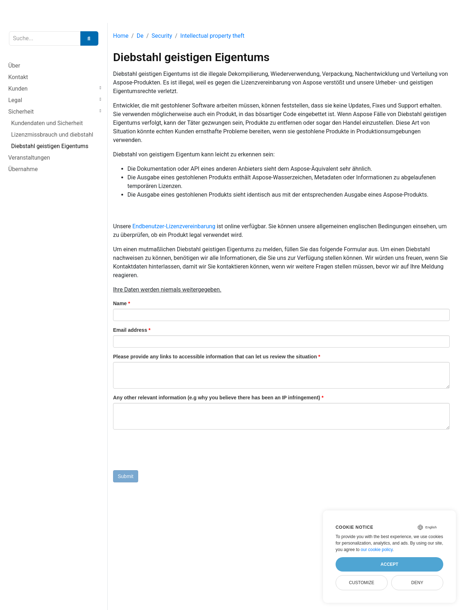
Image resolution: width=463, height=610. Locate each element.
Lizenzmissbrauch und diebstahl (52, 134)
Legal (15, 100)
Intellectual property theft (212, 35)
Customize (361, 582)
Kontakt (18, 77)
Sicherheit (21, 111)
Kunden (18, 88)
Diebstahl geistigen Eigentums (49, 146)
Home (120, 35)
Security (161, 35)
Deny (417, 582)
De (140, 35)
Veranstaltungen (29, 157)
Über (14, 65)
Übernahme (23, 169)
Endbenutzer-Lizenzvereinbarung (173, 226)
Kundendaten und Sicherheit (47, 123)
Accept (389, 564)
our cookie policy (377, 549)
